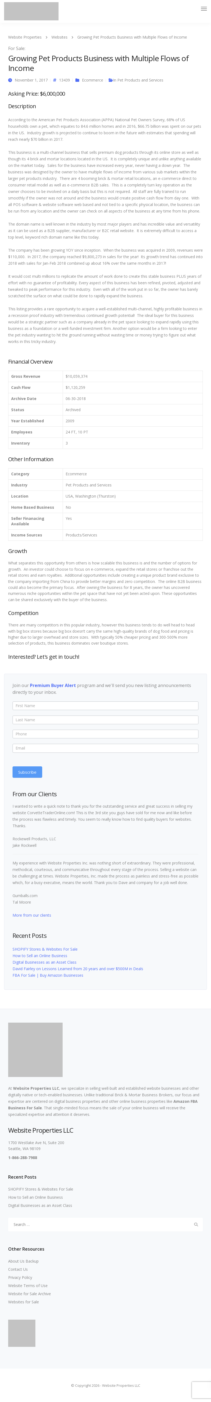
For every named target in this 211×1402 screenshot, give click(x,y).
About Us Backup (23, 1261)
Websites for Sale (23, 1301)
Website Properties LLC (36, 1088)
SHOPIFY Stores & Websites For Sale (45, 949)
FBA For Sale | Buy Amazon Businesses (48, 975)
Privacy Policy (20, 1277)
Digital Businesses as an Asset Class (45, 962)
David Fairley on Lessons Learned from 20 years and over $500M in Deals (78, 968)
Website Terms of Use (28, 1285)
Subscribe (27, 772)
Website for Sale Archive (29, 1293)
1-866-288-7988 (22, 1157)
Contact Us (18, 1269)
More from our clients (32, 915)
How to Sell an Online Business (40, 955)
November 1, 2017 (31, 80)
